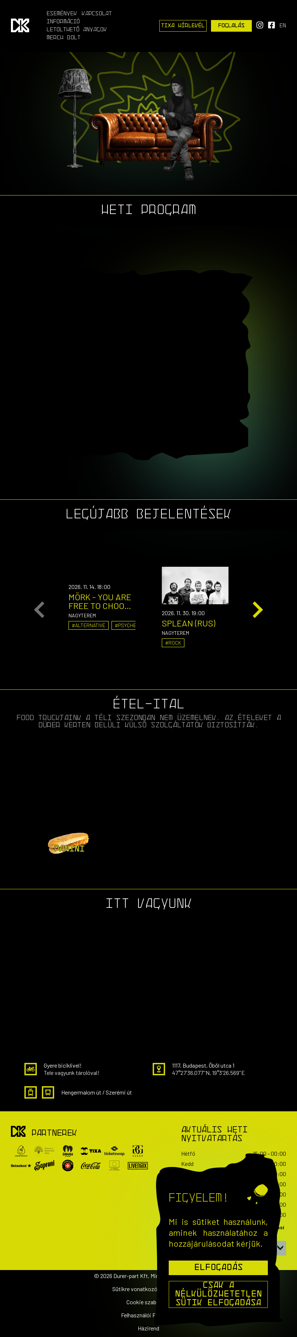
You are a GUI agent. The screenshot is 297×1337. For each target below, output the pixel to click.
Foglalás (231, 26)
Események (62, 14)
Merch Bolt (64, 38)
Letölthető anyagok (77, 30)
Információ (63, 22)
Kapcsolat (97, 14)
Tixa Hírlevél (183, 26)
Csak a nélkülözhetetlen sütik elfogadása (218, 1294)
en (283, 26)
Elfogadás (218, 1267)
